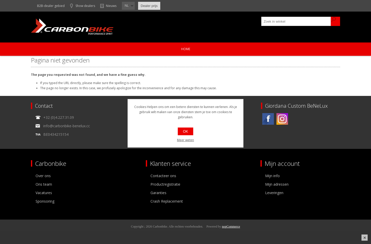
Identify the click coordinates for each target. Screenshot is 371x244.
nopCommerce (231, 226)
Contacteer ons (163, 175)
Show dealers (85, 6)
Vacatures (44, 192)
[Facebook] (268, 119)
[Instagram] (282, 119)
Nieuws (111, 6)
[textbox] (296, 21)
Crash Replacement (166, 201)
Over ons (43, 175)
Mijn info (272, 175)
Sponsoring (45, 201)
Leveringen (274, 192)
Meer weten (185, 140)
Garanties (158, 192)
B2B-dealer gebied (51, 6)
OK (185, 131)
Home (185, 49)
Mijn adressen (277, 184)
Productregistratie (165, 184)
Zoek (335, 21)
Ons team (44, 184)
